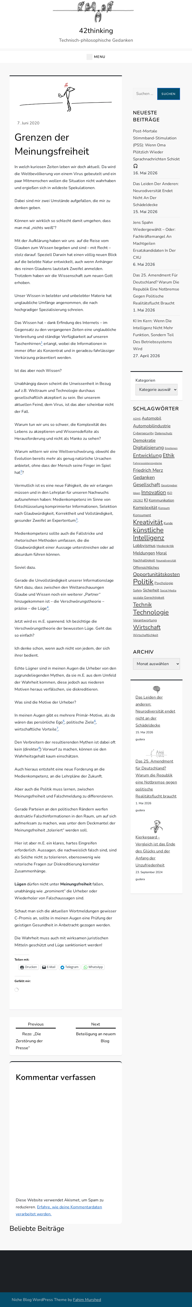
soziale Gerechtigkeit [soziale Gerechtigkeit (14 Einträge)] (148, 597)
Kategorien (145, 380)
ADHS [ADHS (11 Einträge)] (137, 419)
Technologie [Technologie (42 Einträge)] (151, 612)
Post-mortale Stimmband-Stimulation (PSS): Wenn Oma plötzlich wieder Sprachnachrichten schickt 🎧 (156, 148)
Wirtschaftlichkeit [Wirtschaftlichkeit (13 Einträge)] (145, 635)
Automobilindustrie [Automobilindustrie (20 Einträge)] (151, 426)
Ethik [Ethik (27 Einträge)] (168, 455)
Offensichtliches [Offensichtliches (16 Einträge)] (146, 567)
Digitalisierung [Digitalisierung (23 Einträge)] (148, 447)
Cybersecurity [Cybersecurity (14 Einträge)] (143, 433)
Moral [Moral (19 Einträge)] (161, 553)
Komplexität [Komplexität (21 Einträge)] (145, 508)
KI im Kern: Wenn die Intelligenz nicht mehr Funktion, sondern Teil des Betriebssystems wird (153, 335)
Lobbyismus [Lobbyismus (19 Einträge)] (144, 545)
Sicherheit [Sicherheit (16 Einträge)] (151, 590)
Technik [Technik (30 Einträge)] (142, 604)
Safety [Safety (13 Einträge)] (137, 590)
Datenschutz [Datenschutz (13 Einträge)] (163, 433)
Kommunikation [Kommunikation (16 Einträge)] (161, 500)
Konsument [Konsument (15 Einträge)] (142, 515)
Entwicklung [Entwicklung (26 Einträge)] (147, 455)
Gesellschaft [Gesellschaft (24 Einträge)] (146, 484)
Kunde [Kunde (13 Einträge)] (168, 523)
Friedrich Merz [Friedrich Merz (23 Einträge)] (148, 470)
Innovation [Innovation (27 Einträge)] (153, 492)
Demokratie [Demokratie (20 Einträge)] (144, 440)
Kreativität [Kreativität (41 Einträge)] (148, 522)
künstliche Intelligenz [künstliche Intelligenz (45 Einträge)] (148, 533)
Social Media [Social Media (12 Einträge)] (168, 590)
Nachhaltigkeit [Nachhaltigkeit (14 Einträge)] (144, 560)
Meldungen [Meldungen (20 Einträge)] (144, 553)
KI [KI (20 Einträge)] (146, 500)
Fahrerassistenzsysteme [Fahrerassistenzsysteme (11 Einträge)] (147, 463)
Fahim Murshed (87, 1300)
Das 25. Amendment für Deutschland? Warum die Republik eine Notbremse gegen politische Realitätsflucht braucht (156, 289)
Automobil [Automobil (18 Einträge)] (151, 418)
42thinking (96, 30)
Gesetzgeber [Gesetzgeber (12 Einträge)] (169, 485)
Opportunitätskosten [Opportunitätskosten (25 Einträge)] (156, 574)
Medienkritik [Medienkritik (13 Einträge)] (165, 546)
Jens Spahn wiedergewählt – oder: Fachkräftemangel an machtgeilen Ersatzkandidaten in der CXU (154, 240)
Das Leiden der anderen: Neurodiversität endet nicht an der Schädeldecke (156, 194)
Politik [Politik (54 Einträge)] (143, 582)
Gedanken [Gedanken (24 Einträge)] (144, 477)
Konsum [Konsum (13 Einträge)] (164, 508)
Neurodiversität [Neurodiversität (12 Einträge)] (166, 560)
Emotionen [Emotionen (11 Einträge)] (171, 448)
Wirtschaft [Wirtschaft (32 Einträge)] (146, 627)
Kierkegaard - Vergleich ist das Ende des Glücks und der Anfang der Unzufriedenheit (155, 851)
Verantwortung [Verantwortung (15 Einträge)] (145, 620)
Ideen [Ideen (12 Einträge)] (136, 493)
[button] (96, 57)
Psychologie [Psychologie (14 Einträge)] (163, 583)
